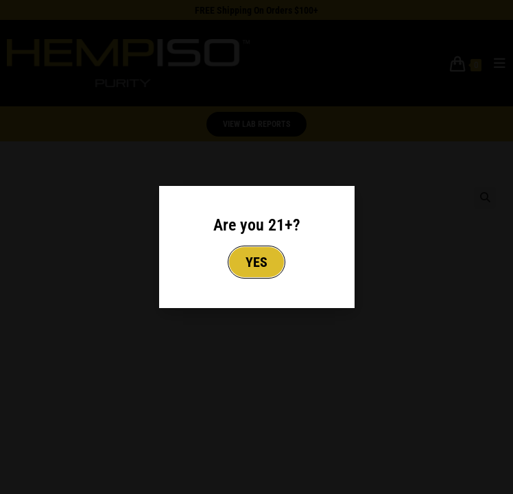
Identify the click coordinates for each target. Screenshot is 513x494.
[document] (256, 247)
